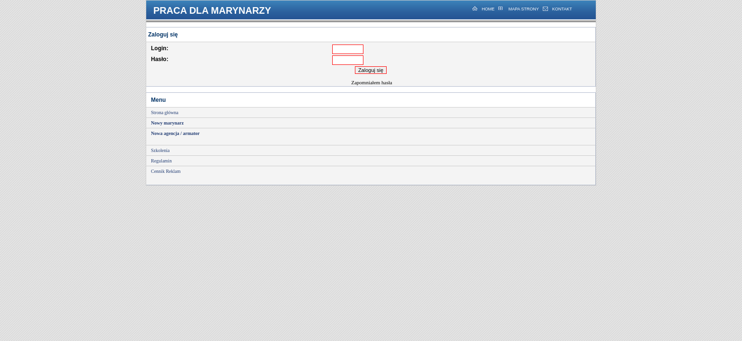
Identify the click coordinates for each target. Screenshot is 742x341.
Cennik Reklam (166, 171)
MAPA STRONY (523, 9)
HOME (488, 9)
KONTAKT (562, 9)
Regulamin (161, 160)
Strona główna (164, 112)
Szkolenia (160, 150)
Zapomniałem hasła (371, 82)
